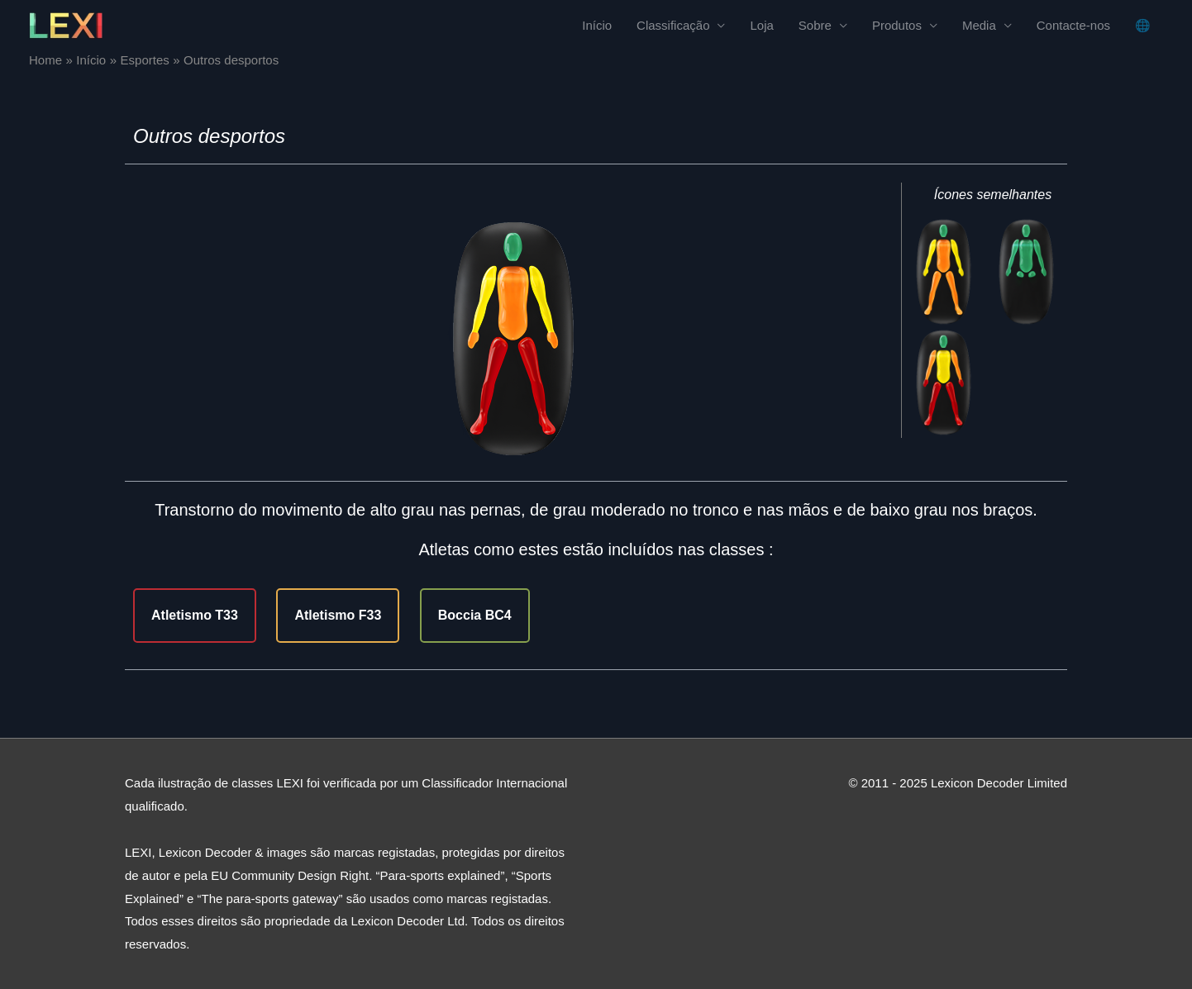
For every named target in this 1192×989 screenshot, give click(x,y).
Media (979, 25)
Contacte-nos (1073, 25)
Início (597, 25)
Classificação (673, 25)
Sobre (815, 25)
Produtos (897, 25)
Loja (761, 25)
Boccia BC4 (475, 615)
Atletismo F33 (337, 615)
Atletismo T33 (194, 615)
